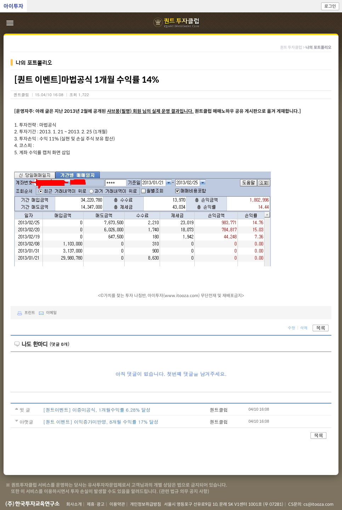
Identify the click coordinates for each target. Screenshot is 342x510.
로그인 (330, 6)
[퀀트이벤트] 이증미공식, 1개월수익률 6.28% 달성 (96, 409)
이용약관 (117, 504)
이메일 (46, 312)
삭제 (304, 327)
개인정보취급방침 (145, 504)
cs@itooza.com (318, 504)
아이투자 (13, 6)
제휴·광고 (95, 504)
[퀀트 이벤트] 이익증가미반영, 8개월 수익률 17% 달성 (101, 421)
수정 (291, 327)
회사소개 (74, 504)
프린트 (24, 312)
